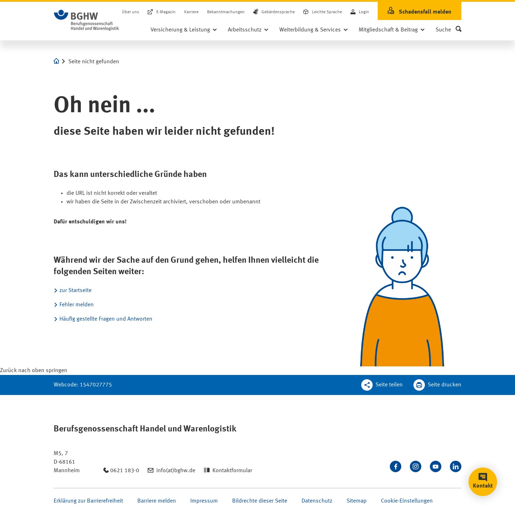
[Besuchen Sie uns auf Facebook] (395, 466)
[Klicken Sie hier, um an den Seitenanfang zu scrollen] (33, 371)
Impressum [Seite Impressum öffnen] (204, 501)
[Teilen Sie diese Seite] (382, 385)
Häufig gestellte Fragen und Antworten (105, 319)
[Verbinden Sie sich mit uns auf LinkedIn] (455, 466)
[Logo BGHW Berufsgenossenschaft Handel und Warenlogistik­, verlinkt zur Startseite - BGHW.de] (86, 20)
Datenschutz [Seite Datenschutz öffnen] (316, 501)
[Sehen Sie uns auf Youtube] (435, 466)
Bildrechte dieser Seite (259, 501)
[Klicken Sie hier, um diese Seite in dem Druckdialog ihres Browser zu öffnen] (437, 385)
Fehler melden (76, 305)
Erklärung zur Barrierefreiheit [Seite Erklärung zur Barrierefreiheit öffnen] (88, 501)
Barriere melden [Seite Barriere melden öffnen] (156, 501)
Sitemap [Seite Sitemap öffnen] (357, 501)
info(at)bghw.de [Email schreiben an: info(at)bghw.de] (175, 471)
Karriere (191, 12)
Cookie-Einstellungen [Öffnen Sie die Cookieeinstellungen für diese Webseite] (407, 501)
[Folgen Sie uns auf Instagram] (415, 466)
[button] (448, 30)
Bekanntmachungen (226, 12)
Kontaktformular (232, 471)
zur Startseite (75, 290)
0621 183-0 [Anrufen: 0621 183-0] (124, 471)
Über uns (130, 12)
